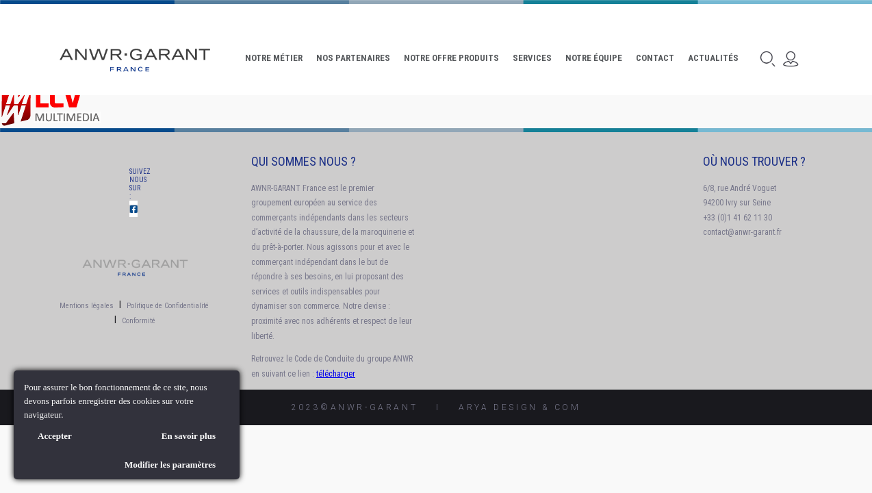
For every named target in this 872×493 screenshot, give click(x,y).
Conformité (138, 320)
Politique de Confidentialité (168, 305)
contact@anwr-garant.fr (742, 232)
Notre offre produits (451, 58)
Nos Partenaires (353, 58)
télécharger (335, 374)
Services (532, 58)
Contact (655, 58)
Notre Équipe (593, 58)
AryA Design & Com (519, 407)
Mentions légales (87, 305)
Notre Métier (274, 58)
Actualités (713, 58)
